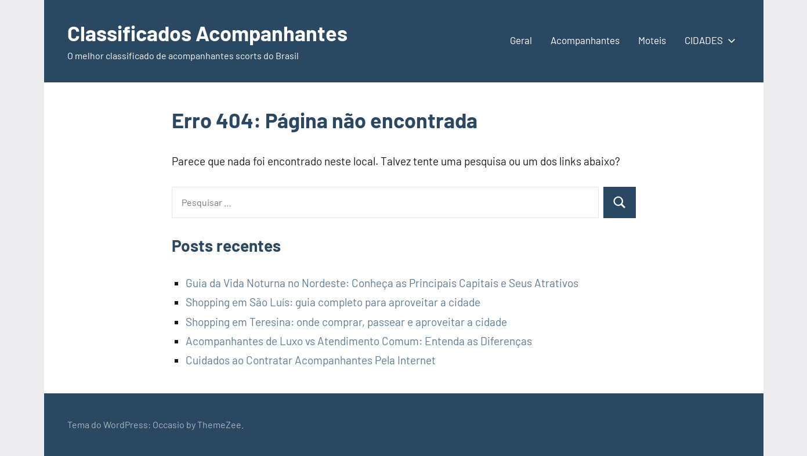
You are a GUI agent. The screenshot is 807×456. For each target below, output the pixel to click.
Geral (521, 40)
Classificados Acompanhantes (207, 32)
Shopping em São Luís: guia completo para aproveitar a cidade (333, 302)
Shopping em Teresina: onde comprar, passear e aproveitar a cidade (346, 321)
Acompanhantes (585, 40)
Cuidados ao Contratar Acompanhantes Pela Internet (311, 360)
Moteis (652, 40)
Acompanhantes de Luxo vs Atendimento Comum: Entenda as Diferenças (359, 341)
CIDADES (708, 40)
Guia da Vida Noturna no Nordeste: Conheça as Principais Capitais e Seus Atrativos (382, 282)
